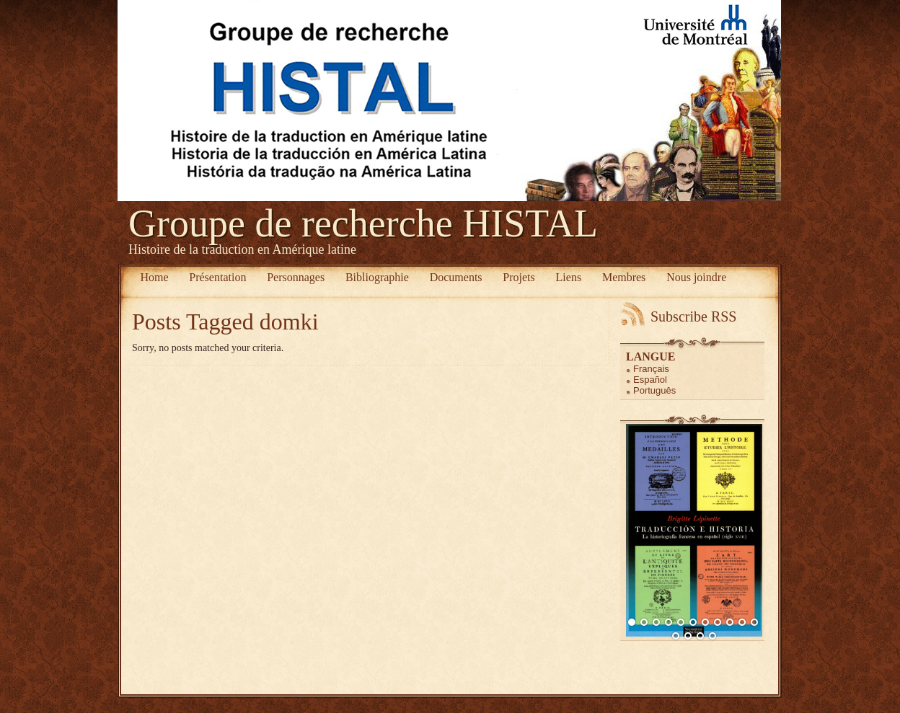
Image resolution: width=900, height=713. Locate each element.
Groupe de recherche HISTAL (363, 223)
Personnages (296, 277)
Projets (518, 277)
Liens (569, 277)
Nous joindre (696, 277)
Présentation (217, 277)
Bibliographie (377, 277)
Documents (456, 277)
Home (154, 277)
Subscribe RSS (693, 316)
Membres (623, 277)
